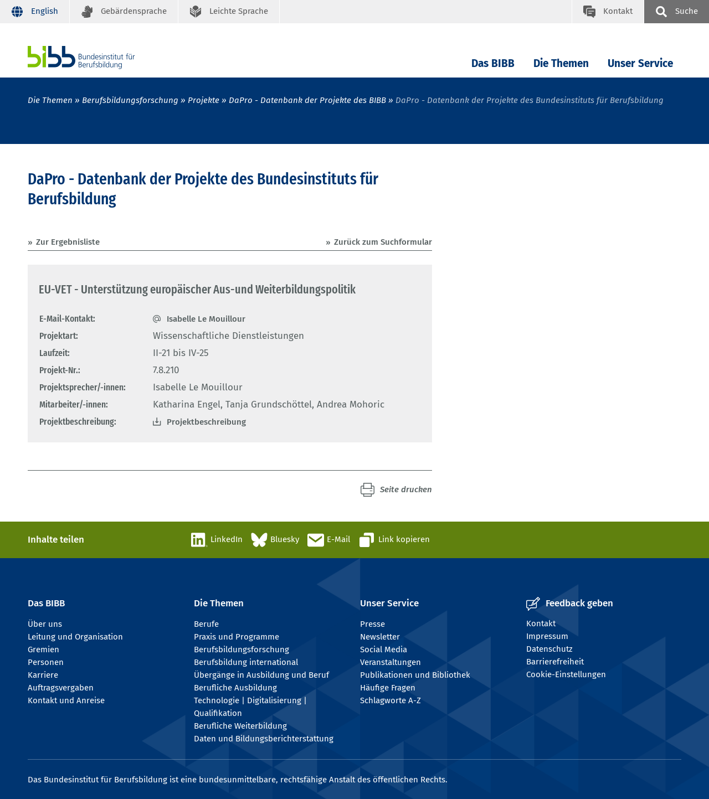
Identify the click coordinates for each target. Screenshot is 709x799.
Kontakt (541, 623)
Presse (372, 624)
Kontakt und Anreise (66, 700)
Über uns (45, 624)
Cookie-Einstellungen (566, 674)
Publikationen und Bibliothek (415, 675)
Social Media (383, 649)
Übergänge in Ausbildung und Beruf (261, 675)
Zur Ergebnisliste (68, 242)
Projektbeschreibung (206, 422)
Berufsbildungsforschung (130, 100)
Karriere (43, 675)
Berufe (206, 624)
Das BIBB (493, 63)
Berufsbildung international (246, 662)
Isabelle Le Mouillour (206, 319)
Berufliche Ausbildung (235, 688)
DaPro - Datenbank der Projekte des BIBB (307, 100)
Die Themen (561, 63)
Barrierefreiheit (555, 662)
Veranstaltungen (390, 662)
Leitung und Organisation (75, 637)
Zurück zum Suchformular (383, 242)
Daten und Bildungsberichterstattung (263, 739)
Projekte (203, 100)
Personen (46, 662)
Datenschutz (549, 649)
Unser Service (640, 63)
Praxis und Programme (236, 637)
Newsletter (380, 637)
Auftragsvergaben (61, 688)
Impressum (547, 636)
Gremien (43, 649)
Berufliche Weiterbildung (240, 726)
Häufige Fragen (387, 688)
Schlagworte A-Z (390, 700)
